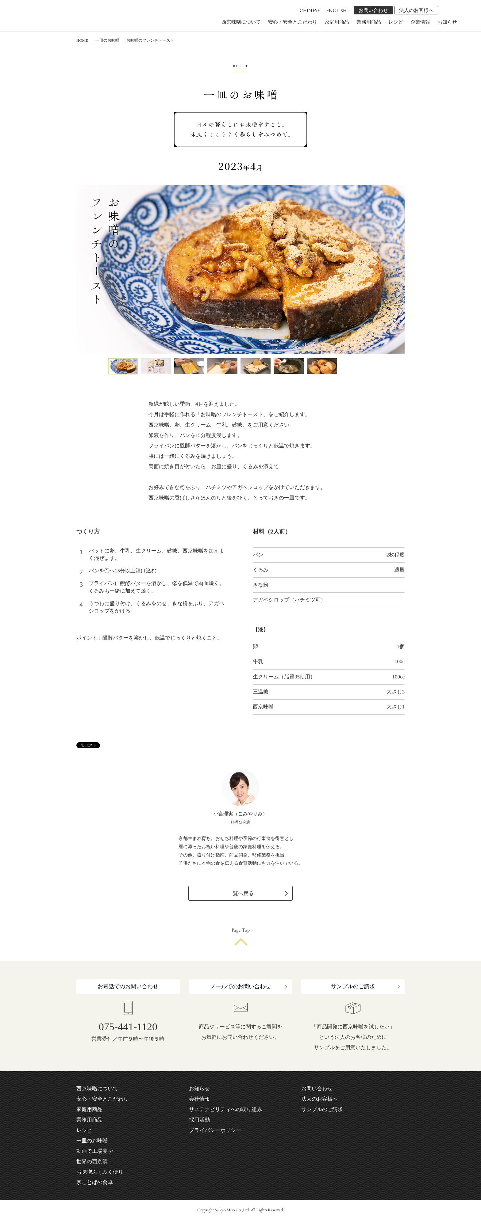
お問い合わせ (373, 10)
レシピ (395, 22)
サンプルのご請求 (353, 986)
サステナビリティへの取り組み (225, 1109)
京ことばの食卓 (94, 1182)
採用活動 (199, 1120)
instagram (452, 10)
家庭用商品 (337, 22)
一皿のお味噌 (107, 40)
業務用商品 (368, 22)
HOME (82, 40)
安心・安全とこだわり (292, 22)
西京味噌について (241, 22)
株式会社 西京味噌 (70, 18)
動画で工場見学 (94, 1151)
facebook (444, 10)
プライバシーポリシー (215, 1130)
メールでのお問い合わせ (240, 986)
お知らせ (447, 22)
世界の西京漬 (92, 1161)
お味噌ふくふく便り (99, 1172)
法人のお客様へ (416, 10)
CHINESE (310, 10)
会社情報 (199, 1099)
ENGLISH (336, 10)
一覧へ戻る (241, 893)
